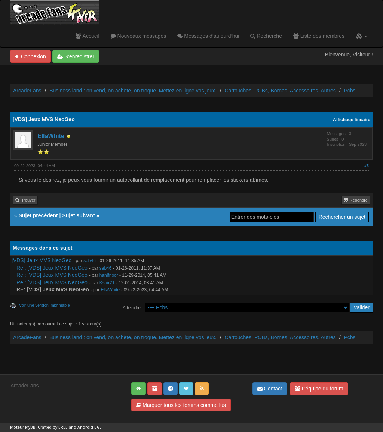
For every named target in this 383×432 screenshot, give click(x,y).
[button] (361, 36)
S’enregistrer (75, 56)
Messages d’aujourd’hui (208, 36)
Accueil (87, 36)
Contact (269, 389)
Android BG (88, 427)
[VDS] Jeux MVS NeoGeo (41, 260)
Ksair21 (107, 282)
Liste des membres (318, 36)
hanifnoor (108, 275)
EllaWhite (50, 136)
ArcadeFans (27, 91)
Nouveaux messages (138, 36)
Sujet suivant (78, 215)
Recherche (266, 36)
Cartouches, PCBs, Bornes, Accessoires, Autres (280, 91)
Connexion (30, 56)
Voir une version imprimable (44, 305)
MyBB (30, 427)
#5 (366, 165)
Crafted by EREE (53, 427)
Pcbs (349, 91)
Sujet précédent (38, 215)
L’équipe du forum (319, 389)
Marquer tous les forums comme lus (181, 405)
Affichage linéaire (351, 119)
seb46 (89, 260)
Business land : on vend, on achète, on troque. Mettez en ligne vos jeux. (133, 91)
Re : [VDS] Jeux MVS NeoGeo (52, 268)
